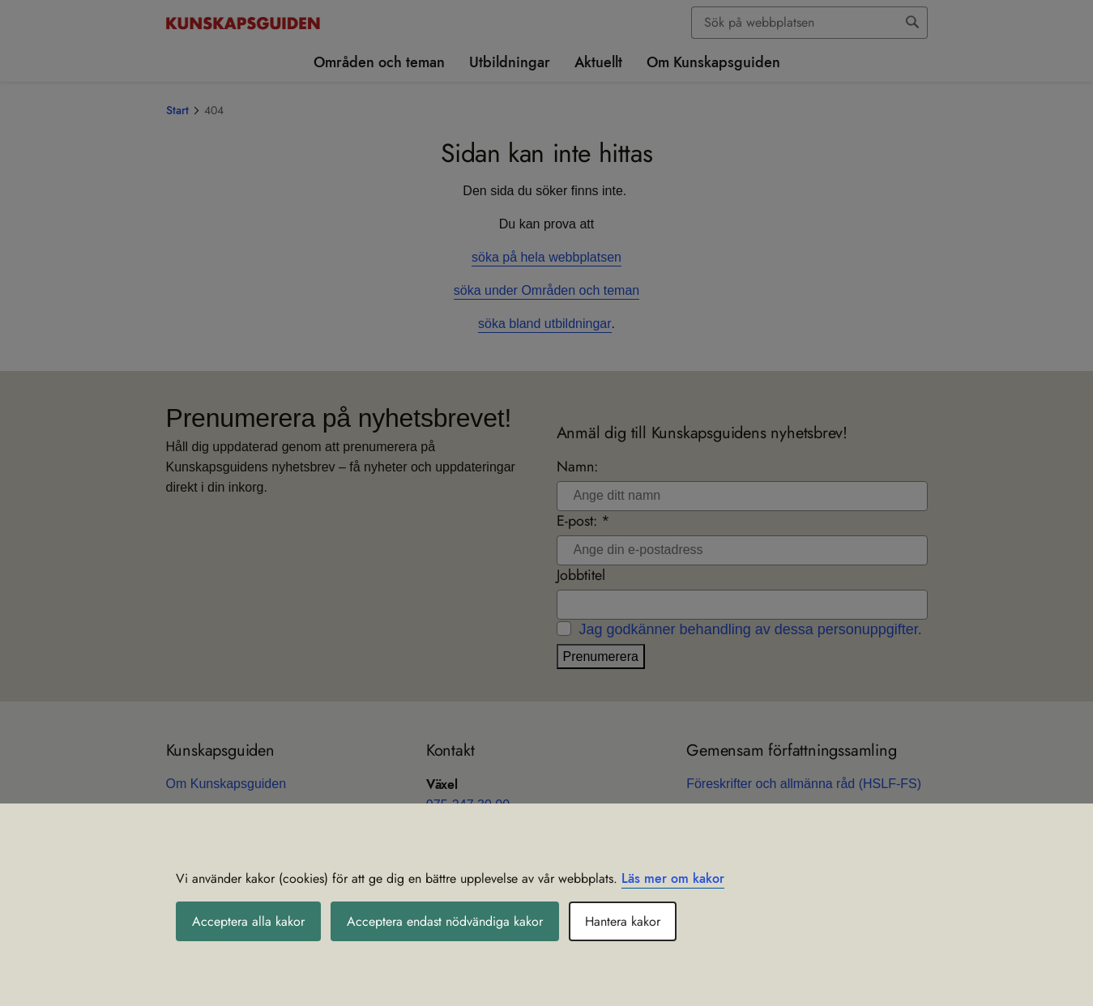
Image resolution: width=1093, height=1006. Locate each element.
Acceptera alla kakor (248, 921)
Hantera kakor (622, 921)
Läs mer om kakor (672, 878)
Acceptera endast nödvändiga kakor (445, 921)
